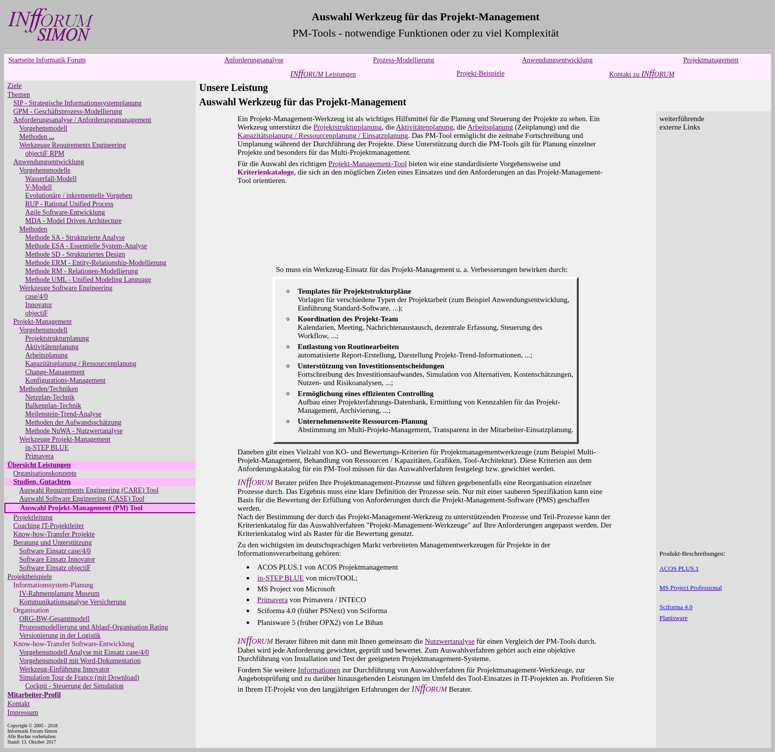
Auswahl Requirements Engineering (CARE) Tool (89, 490)
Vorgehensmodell (43, 128)
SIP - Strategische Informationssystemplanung (77, 103)
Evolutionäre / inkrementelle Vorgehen (78, 195)
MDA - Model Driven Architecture (73, 220)
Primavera (39, 456)
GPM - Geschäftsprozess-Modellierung (67, 111)
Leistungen (323, 74)
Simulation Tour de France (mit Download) (79, 677)
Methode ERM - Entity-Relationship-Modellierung (96, 262)
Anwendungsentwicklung (557, 60)
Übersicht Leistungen (39, 465)
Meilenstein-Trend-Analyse (63, 414)
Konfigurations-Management (65, 380)
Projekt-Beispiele (481, 73)
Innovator (38, 305)
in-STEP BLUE (47, 447)
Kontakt (18, 704)
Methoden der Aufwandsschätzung (73, 422)
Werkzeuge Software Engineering (66, 288)
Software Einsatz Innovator (57, 559)
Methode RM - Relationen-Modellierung (81, 271)
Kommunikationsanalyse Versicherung (72, 602)
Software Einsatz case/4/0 (55, 551)
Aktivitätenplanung (52, 347)
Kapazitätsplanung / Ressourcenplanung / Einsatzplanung (323, 135)
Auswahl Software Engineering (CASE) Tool (81, 498)
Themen (18, 94)
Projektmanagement (710, 60)
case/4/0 (36, 296)
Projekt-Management (42, 321)
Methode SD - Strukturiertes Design (75, 254)
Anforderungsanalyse (254, 60)
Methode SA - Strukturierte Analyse (75, 237)
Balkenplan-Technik (53, 405)
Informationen (319, 670)
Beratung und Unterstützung (52, 542)
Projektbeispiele (29, 576)
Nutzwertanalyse (449, 641)
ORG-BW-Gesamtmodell (54, 618)
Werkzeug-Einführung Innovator (64, 669)
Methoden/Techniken (48, 389)
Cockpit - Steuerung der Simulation (74, 686)
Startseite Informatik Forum (47, 60)
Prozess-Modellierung (403, 60)
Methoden (36, 136)
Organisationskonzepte (45, 473)
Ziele (14, 85)
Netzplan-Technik (50, 397)
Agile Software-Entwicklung (65, 212)
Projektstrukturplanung (57, 338)
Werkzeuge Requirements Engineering (72, 145)
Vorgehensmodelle (45, 170)
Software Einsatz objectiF (55, 568)
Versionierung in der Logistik (59, 635)
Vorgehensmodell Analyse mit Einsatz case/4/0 (84, 652)
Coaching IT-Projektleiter (48, 526)
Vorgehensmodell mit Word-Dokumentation (79, 660)
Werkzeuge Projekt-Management (64, 439)
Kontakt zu (641, 74)
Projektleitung (32, 517)
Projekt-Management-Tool (367, 164)
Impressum (22, 712)
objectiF (36, 313)
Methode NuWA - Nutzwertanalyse (74, 431)
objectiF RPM (44, 153)
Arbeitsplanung (46, 355)
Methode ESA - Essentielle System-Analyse (86, 246)
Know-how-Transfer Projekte (54, 534)
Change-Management (55, 372)
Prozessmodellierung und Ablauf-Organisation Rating (93, 627)
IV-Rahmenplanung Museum (59, 593)
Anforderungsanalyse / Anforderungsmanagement (82, 120)
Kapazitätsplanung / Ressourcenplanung (80, 363)
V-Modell (38, 187)
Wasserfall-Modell (51, 178)
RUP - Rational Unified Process (69, 204)
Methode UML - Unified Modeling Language (88, 279)
